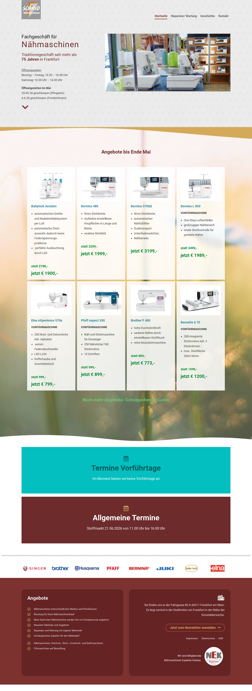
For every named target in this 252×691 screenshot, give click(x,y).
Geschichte (207, 16)
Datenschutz (207, 638)
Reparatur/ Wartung (184, 16)
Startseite (161, 16)
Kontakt (223, 16)
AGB (220, 638)
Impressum (191, 638)
